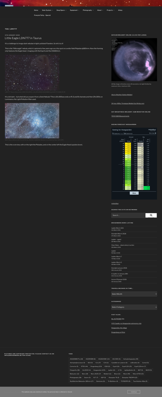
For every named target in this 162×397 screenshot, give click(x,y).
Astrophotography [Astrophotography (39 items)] (130, 359)
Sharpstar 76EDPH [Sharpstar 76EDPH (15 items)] (129, 377)
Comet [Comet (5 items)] (145, 363)
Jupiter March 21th (117, 228)
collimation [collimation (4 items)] (134, 363)
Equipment (74, 10)
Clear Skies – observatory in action (122, 245)
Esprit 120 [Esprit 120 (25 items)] (127, 366)
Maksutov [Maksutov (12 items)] (74, 374)
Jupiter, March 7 (116, 256)
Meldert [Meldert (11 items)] (107, 374)
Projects (111, 10)
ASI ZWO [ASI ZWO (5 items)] (116, 359)
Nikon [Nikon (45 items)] (126, 374)
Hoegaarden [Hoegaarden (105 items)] (99, 370)
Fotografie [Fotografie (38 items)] (75, 370)
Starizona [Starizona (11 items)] (100, 381)
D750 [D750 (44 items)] (84, 366)
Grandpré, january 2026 (119, 268)
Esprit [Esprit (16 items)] (116, 366)
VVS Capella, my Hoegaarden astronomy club (126, 323)
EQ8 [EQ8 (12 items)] (107, 366)
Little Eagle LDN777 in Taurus (23, 38)
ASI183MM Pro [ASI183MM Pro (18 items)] (76, 359)
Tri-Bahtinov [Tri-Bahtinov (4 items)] (113, 381)
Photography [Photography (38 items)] (75, 377)
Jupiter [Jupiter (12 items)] (111, 370)
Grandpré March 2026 (118, 234)
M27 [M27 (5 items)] (140, 370)
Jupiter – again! (116, 239)
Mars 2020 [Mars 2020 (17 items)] (96, 374)
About (100, 10)
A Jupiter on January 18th (119, 274)
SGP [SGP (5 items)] (103, 377)
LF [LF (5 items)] (120, 370)
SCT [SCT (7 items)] (95, 377)
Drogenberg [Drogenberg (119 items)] (96, 366)
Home (36, 10)
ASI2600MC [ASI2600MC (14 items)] (104, 359)
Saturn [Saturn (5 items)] (87, 377)
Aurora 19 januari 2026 (119, 279)
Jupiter (113, 251)
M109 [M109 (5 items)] (149, 370)
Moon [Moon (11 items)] (117, 374)
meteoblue (115, 203)
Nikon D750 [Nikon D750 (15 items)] (138, 374)
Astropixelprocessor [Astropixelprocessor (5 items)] (77, 363)
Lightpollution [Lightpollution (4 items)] (129, 370)
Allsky (120, 10)
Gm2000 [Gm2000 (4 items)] (86, 370)
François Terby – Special (42, 15)
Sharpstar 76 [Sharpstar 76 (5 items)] (114, 377)
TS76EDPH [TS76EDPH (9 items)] (125, 381)
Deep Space (62, 10)
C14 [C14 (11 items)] (106, 363)
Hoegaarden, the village (119, 328)
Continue (134, 392)
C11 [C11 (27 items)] (98, 363)
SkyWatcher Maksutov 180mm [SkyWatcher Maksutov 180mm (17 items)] (82, 381)
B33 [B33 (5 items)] (90, 363)
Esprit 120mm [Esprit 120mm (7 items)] (140, 366)
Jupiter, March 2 (116, 262)
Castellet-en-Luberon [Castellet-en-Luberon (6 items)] (119, 363)
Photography (88, 10)
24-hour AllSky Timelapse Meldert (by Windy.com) (127, 103)
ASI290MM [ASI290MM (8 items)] (91, 359)
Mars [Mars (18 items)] (85, 374)
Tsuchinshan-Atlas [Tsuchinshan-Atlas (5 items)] (140, 381)
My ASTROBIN (116, 319)
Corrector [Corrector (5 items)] (74, 366)
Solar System (47, 10)
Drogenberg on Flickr (118, 332)
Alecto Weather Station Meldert (121, 95)
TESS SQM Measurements (120, 116)
